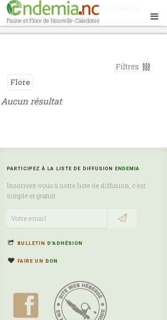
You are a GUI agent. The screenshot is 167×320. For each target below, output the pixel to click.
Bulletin (50, 243)
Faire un (37, 261)
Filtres (133, 63)
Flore (20, 79)
